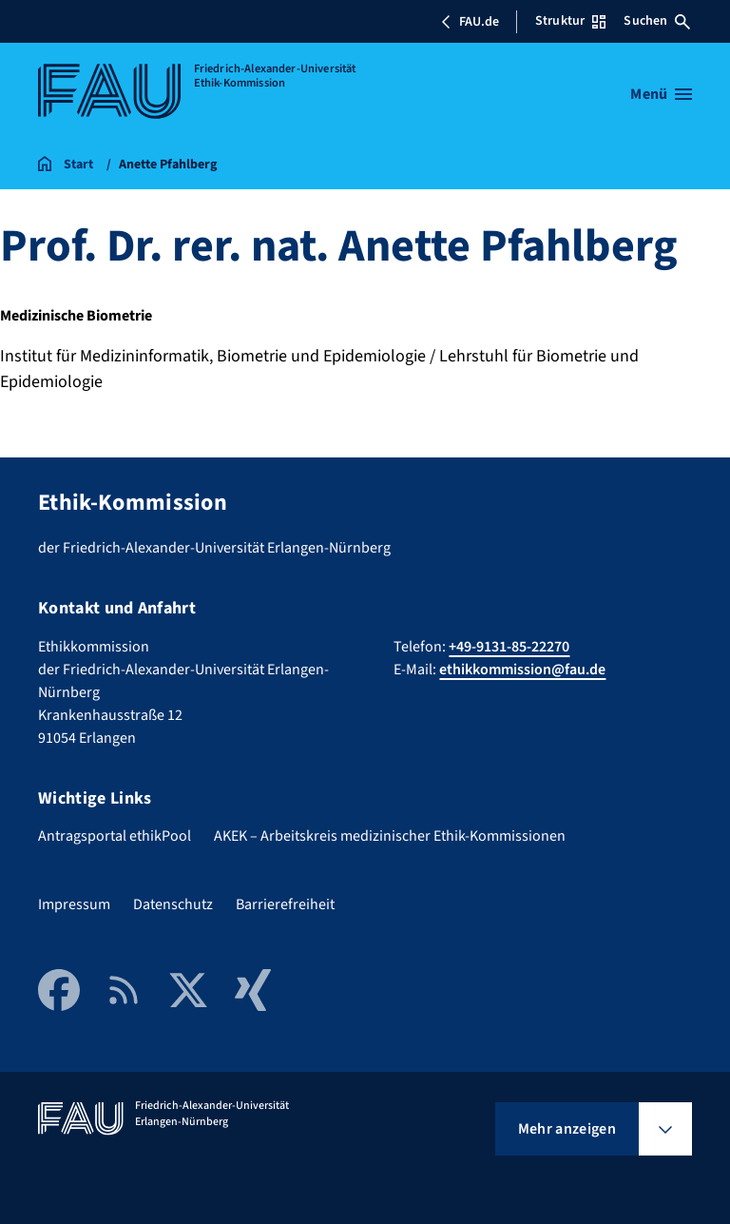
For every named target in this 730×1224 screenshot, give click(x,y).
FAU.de (469, 21)
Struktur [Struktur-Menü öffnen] (570, 20)
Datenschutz (173, 904)
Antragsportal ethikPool (114, 836)
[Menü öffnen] (661, 94)
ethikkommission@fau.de (522, 669)
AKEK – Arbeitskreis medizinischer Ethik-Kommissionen (390, 836)
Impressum (74, 904)
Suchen (657, 20)
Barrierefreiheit (285, 904)
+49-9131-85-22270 (509, 646)
